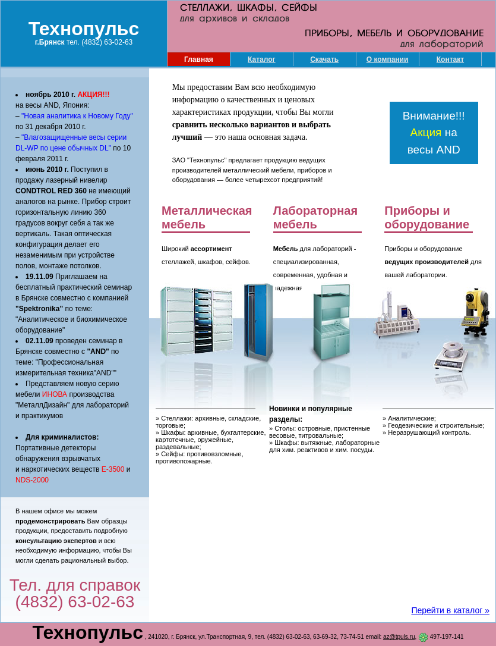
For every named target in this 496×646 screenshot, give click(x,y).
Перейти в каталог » (450, 610)
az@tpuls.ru (399, 637)
